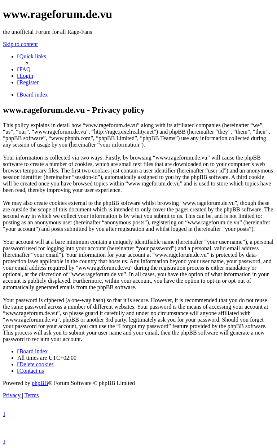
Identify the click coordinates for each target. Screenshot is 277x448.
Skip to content (20, 44)
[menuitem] (24, 69)
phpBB (40, 383)
